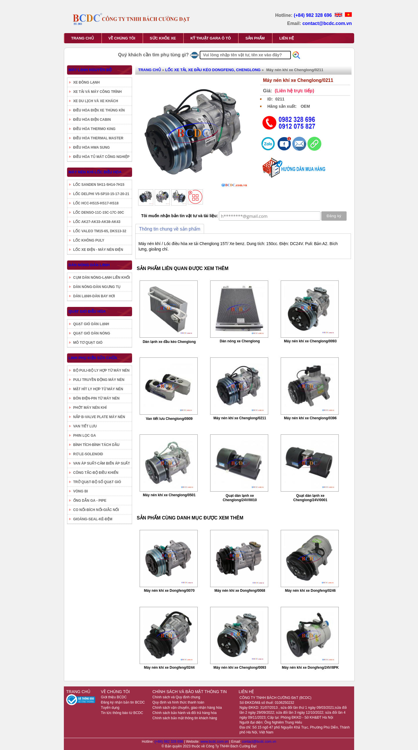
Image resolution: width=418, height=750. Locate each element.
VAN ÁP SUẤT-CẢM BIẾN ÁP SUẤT (101, 463)
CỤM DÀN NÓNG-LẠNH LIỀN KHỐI (101, 278)
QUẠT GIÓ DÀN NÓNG (91, 333)
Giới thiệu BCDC (114, 697)
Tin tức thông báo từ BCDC (122, 713)
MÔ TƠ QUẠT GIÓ (87, 343)
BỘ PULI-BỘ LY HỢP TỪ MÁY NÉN (101, 370)
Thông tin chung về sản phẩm (169, 228)
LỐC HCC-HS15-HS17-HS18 (95, 203)
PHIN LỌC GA (84, 436)
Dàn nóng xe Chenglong (240, 341)
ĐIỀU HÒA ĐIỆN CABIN (92, 120)
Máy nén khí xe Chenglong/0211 (239, 418)
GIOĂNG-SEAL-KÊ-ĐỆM (92, 519)
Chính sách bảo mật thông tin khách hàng (184, 718)
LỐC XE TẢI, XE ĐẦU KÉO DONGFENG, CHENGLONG (213, 70)
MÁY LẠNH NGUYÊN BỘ (90, 70)
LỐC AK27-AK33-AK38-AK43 (96, 222)
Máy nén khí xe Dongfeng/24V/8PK (310, 668)
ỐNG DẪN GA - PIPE (90, 501)
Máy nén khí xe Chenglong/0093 (310, 341)
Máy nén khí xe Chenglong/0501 (169, 495)
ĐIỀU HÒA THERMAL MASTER (98, 138)
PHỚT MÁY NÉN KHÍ (90, 408)
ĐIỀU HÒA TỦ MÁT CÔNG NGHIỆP (101, 157)
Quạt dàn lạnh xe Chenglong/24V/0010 (240, 498)
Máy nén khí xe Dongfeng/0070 (169, 591)
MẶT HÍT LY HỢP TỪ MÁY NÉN (98, 389)
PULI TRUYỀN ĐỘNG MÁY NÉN (98, 380)
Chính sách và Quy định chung (176, 697)
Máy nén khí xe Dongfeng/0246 (310, 591)
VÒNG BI (80, 491)
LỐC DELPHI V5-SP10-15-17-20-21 (101, 194)
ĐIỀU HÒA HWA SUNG (91, 147)
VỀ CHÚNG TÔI (122, 38)
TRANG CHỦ (82, 38)
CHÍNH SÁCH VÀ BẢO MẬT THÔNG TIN (189, 691)
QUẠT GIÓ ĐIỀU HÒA (87, 311)
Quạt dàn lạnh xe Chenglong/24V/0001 (310, 498)
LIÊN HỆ (286, 38)
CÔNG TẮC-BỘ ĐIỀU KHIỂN (95, 473)
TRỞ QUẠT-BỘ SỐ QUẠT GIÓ (97, 482)
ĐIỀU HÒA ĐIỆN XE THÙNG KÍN (99, 110)
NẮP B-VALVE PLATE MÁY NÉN (99, 417)
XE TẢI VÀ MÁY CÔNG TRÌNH (97, 92)
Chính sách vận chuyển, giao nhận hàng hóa (187, 708)
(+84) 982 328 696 (313, 15)
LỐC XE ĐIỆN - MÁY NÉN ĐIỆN (98, 250)
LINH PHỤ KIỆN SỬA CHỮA (93, 358)
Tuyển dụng (110, 708)
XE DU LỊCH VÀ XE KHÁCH (95, 101)
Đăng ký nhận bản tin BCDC (123, 702)
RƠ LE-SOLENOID (88, 454)
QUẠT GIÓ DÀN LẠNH (91, 324)
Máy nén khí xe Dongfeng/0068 (240, 591)
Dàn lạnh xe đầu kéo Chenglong (169, 342)
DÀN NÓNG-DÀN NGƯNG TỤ (96, 287)
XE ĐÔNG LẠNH (86, 82)
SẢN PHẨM (255, 38)
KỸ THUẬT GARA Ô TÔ (210, 38)
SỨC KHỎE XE (163, 38)
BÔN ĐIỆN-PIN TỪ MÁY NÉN (96, 398)
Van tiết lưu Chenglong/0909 (169, 419)
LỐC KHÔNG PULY (88, 240)
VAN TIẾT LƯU (85, 426)
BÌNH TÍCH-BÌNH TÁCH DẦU (96, 445)
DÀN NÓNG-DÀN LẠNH (89, 265)
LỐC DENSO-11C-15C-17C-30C (98, 213)
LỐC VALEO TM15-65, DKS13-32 (99, 231)
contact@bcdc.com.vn (327, 23)
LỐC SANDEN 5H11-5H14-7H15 (98, 185)
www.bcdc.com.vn (215, 742)
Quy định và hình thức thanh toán (178, 702)
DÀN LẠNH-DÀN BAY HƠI (94, 296)
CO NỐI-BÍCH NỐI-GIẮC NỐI (96, 510)
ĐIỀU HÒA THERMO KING (94, 129)
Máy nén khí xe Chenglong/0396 (310, 418)
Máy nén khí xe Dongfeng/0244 (169, 668)
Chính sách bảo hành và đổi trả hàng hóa (184, 713)
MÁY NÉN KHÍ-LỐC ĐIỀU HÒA (95, 172)
